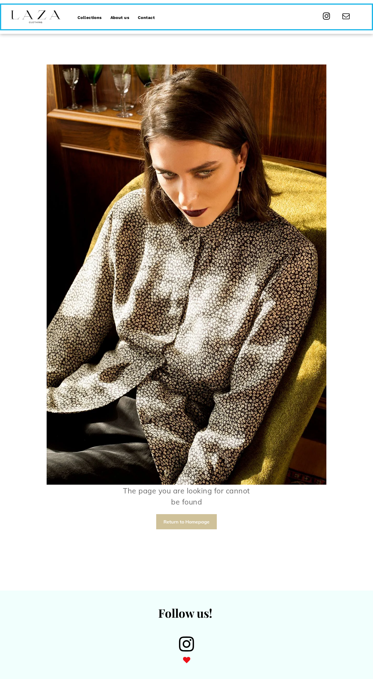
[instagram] (326, 17)
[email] (346, 17)
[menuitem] (89, 14)
